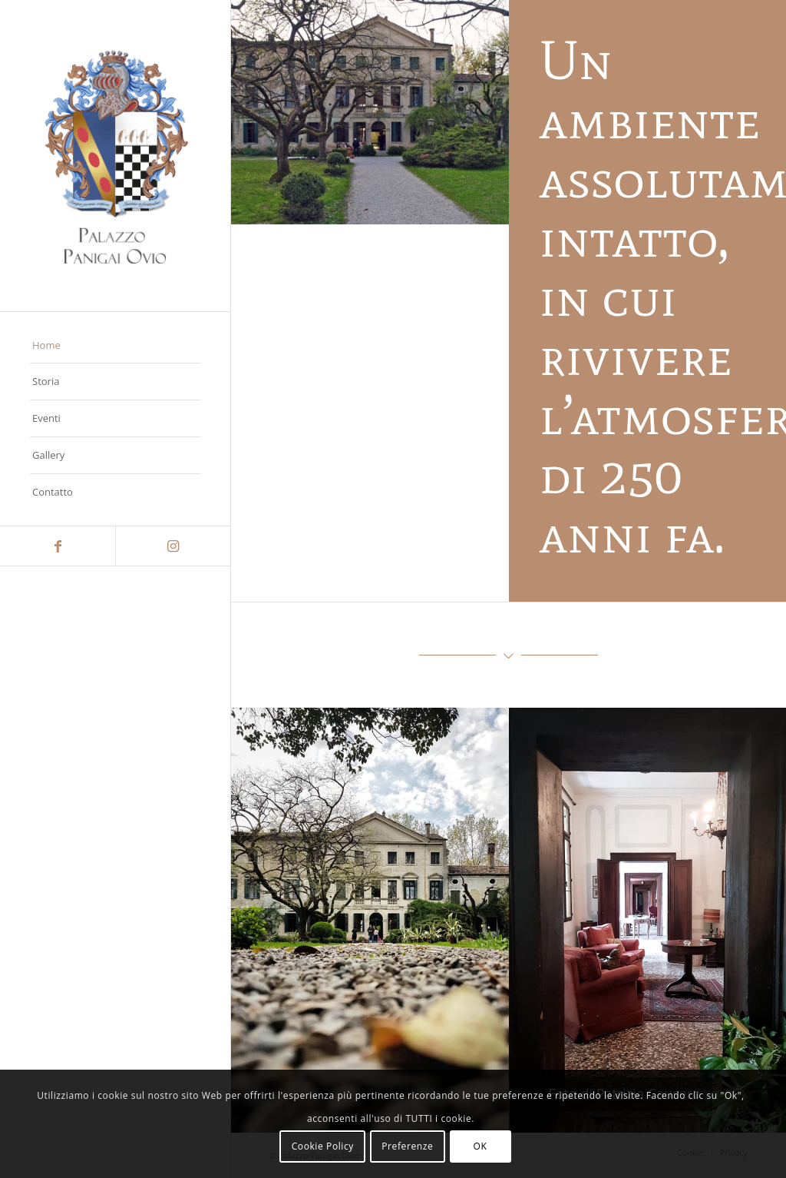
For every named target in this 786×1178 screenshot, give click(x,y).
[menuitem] (115, 345)
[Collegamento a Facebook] (57, 546)
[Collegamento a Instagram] (172, 546)
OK (480, 1146)
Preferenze (407, 1146)
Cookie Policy (323, 1146)
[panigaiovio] (115, 155)
